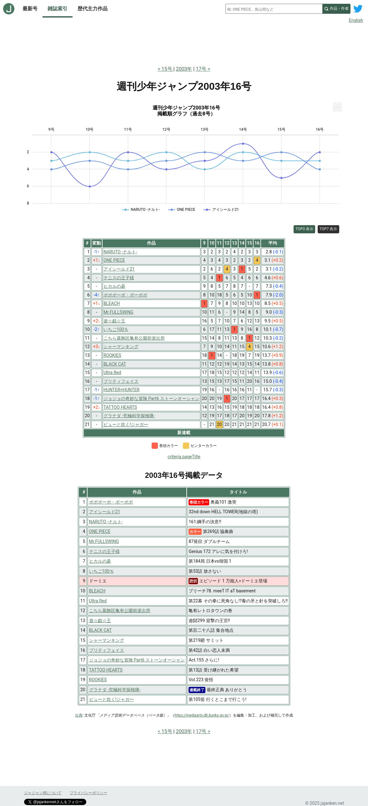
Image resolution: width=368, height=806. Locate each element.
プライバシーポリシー (88, 793)
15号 (168, 69)
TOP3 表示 (304, 229)
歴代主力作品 (93, 9)
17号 (201, 69)
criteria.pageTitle (184, 456)
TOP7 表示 (328, 229)
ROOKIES (98, 679)
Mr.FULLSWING (104, 541)
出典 (79, 715)
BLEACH (97, 590)
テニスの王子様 (104, 551)
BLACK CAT (100, 630)
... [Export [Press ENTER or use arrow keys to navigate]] (337, 106)
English (356, 20)
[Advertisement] (184, 43)
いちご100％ (101, 571)
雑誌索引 (58, 9)
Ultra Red (98, 600)
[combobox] (273, 9)
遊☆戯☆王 (100, 620)
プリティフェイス (106, 650)
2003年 (184, 69)
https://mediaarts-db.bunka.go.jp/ (201, 715)
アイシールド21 (104, 511)
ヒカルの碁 (100, 561)
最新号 (30, 9)
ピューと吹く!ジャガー (111, 699)
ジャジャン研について (43, 793)
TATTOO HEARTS (106, 669)
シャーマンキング (106, 640)
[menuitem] (337, 107)
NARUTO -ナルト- (106, 521)
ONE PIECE (100, 531)
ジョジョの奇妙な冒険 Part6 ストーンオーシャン (137, 659)
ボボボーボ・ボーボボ (111, 501)
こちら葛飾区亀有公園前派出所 (119, 610)
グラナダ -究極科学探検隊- (115, 689)
